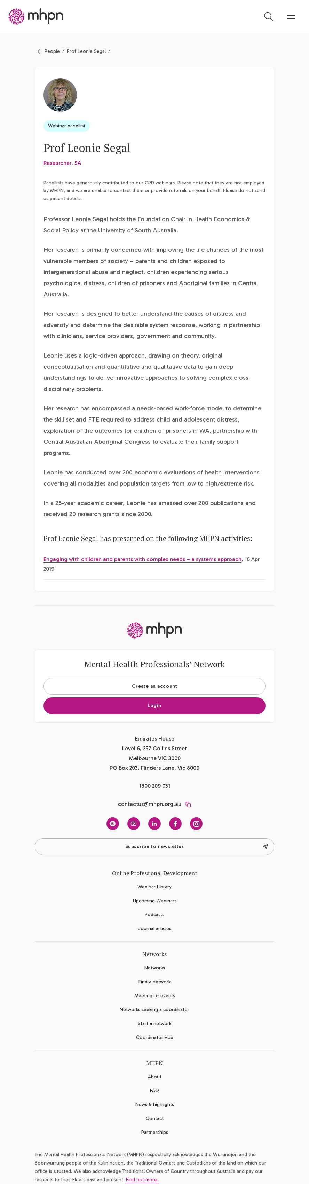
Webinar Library (154, 887)
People (52, 51)
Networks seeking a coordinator (154, 1010)
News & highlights (154, 1104)
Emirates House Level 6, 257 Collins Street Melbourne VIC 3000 (154, 748)
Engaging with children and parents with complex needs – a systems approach (142, 559)
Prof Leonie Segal (86, 51)
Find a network (154, 982)
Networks (154, 968)
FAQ (154, 1091)
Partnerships (154, 1132)
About (154, 1077)
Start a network (154, 1023)
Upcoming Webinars (154, 901)
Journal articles (154, 928)
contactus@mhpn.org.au (149, 804)
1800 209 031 (154, 786)
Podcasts (154, 915)
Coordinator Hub (154, 1037)
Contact (155, 1118)
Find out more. (142, 1180)
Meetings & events (154, 996)
